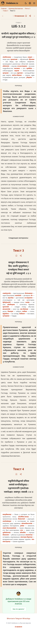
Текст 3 (18, 251)
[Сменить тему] (26, 3)
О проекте (18, 627)
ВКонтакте (11, 618)
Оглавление (18, 15)
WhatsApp (26, 618)
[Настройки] (30, 3)
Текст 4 (18, 469)
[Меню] (34, 3)
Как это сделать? (18, 609)
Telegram (18, 618)
